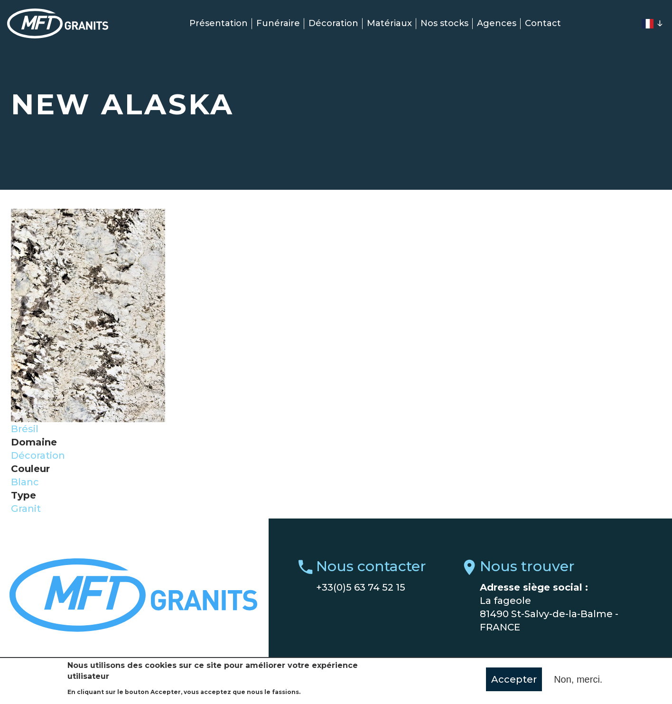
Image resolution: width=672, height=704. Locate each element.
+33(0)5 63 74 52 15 (360, 587)
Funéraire (278, 23)
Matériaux (389, 23)
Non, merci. (578, 681)
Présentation (218, 23)
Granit (26, 508)
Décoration (333, 23)
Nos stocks (444, 23)
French (647, 23)
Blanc (25, 482)
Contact (543, 23)
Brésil (24, 429)
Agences (496, 23)
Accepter (514, 681)
